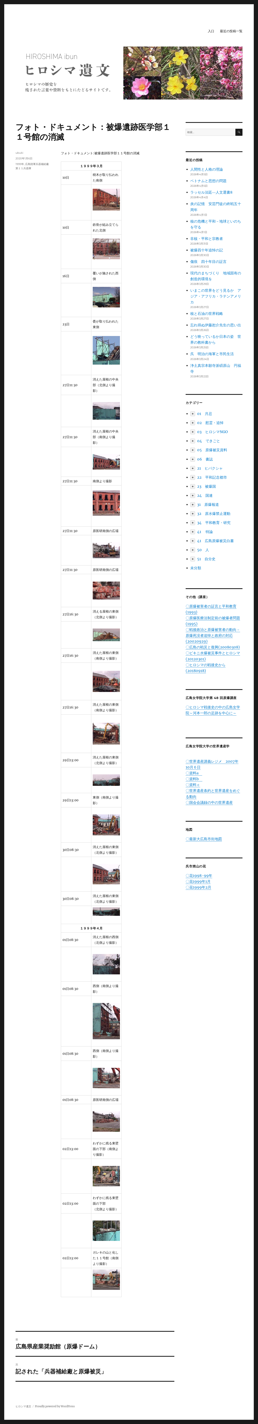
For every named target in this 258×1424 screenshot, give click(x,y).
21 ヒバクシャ (210, 468)
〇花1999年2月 (198, 887)
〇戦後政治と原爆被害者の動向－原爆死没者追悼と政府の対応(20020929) (213, 635)
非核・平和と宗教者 (206, 238)
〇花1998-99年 (199, 875)
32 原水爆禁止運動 (213, 513)
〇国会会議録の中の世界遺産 (209, 802)
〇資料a (194, 773)
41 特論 (205, 531)
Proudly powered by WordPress (55, 1406)
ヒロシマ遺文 (23, 1406)
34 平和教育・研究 (214, 522)
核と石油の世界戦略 (206, 313)
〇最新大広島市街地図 (204, 839)
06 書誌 (205, 459)
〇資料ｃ (193, 784)
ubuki (19, 152)
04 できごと (208, 441)
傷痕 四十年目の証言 (208, 261)
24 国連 (205, 495)
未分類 (195, 568)
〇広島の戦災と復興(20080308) (213, 647)
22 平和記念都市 (212, 477)
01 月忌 (204, 413)
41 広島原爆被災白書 (215, 540)
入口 (211, 31)
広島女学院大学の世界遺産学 (208, 746)
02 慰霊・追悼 (210, 422)
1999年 (20, 164)
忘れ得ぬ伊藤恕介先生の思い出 (215, 325)
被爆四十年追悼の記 (206, 250)
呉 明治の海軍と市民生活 (212, 354)
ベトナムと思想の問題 (208, 180)
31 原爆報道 (208, 504)
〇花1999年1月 (198, 881)
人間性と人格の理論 (206, 169)
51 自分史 (206, 559)
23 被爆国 (206, 486)
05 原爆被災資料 (212, 450)
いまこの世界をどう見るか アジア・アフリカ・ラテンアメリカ (215, 296)
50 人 (203, 550)
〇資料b (194, 779)
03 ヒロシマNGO (212, 431)
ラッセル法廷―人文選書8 (211, 192)
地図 (189, 830)
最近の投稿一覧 (231, 31)
